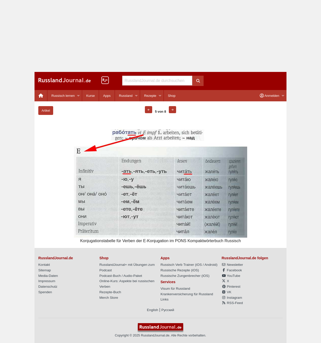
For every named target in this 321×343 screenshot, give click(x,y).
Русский (168, 310)
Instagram (232, 297)
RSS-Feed (232, 303)
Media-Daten (48, 276)
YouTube (231, 276)
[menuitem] (41, 95)
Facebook (232, 270)
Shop (171, 96)
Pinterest (231, 286)
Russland (126, 96)
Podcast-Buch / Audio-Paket (121, 276)
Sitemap (44, 270)
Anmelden (269, 96)
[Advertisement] (160, 36)
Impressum (46, 281)
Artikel (46, 110)
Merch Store (109, 297)
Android (210, 265)
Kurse (90, 96)
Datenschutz (47, 286)
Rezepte (150, 96)
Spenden (45, 292)
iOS (199, 265)
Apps (107, 96)
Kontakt (44, 265)
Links (164, 299)
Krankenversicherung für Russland (186, 294)
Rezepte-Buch (110, 292)
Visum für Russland (175, 288)
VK (227, 292)
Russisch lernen (63, 96)
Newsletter (232, 265)
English (152, 310)
